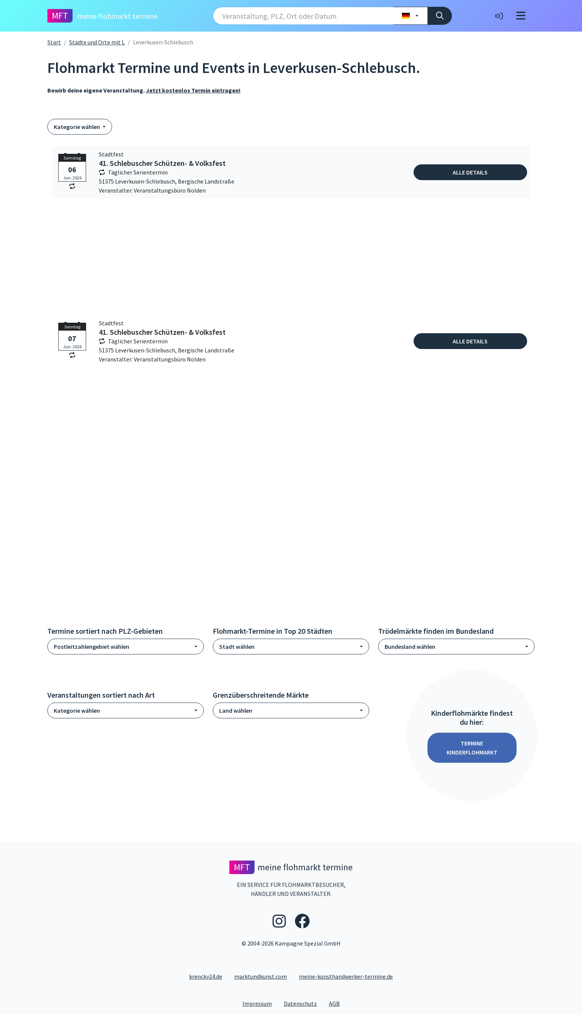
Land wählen (235, 710)
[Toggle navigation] (521, 16)
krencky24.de (205, 976)
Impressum (260, 1003)
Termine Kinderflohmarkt (472, 747)
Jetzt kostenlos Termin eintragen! (193, 90)
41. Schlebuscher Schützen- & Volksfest (162, 163)
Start (54, 42)
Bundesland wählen (410, 646)
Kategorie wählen (77, 127)
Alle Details (470, 172)
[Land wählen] (410, 16)
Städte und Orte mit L (97, 42)
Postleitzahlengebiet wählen (91, 646)
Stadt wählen (237, 646)
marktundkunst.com (260, 976)
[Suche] (439, 16)
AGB (337, 1003)
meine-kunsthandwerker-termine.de (346, 976)
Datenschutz (303, 1003)
